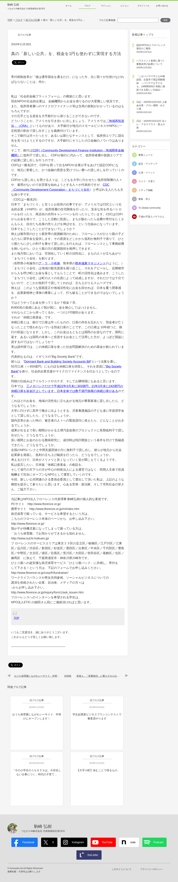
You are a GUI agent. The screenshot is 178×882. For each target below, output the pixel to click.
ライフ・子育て (146, 181)
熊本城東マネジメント (90, 263)
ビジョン (125, 6)
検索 (165, 20)
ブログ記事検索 (107, 20)
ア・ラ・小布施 (49, 263)
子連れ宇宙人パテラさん (151, 216)
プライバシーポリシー (151, 869)
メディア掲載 (145, 190)
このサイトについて (121, 869)
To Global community (149, 207)
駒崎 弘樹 (26, 6)
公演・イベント (146, 172)
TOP (16, 618)
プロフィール (143, 6)
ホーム (69, 6)
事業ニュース (145, 155)
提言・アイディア (147, 163)
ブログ (87, 6)
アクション (106, 6)
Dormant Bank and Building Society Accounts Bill (57, 361)
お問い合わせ (162, 6)
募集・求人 (144, 199)
